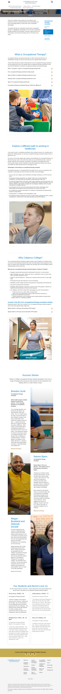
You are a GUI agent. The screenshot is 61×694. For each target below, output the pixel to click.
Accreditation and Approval (42, 661)
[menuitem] (48, 23)
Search (51, 1)
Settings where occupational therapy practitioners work (22, 78)
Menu (9, 1)
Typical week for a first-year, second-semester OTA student (22, 311)
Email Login (50, 665)
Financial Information (26, 669)
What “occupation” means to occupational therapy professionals (24, 68)
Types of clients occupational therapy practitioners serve (22, 75)
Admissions (26, 666)
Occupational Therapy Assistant (15, 7)
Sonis (48, 662)
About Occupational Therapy (47, 32)
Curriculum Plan (47, 27)
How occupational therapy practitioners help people (21, 72)
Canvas (49, 660)
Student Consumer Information (34, 669)
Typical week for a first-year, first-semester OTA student (21, 308)
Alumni (40, 672)
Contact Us (49, 667)
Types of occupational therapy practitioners (18, 82)
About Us (26, 660)
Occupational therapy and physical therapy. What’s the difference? (24, 85)
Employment (50, 670)
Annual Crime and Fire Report (34, 661)
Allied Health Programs (36, 6)
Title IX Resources (33, 673)
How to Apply (47, 35)
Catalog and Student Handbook (42, 665)
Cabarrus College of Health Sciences (14, 6)
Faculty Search (25, 673)
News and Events (41, 669)
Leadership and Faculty (47, 39)
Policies (33, 665)
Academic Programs (26, 6)
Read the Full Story (16, 448)
